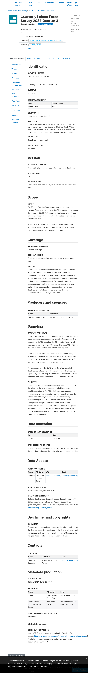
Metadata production (16, 121)
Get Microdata (45, 24)
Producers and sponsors (17, 83)
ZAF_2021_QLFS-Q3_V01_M (45, 11)
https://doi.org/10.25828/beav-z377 (41, 508)
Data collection (15, 95)
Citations (60, 3)
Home (10, 11)
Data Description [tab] (33, 58)
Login (77, 4)
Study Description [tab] (17, 59)
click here (43, 666)
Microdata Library (18, 4)
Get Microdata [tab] (64, 58)
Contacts (15, 115)
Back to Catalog (16, 656)
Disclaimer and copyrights (16, 108)
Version (14, 69)
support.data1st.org (53, 475)
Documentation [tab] (49, 58)
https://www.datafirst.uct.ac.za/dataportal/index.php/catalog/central (60, 636)
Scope (14, 73)
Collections (49, 3)
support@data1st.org (70, 475)
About (40, 3)
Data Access (16, 101)
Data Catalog (31, 4)
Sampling (15, 89)
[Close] (86, 658)
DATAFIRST (31, 11)
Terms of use (69, 4)
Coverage (15, 78)
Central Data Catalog (20, 11)
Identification (16, 65)
